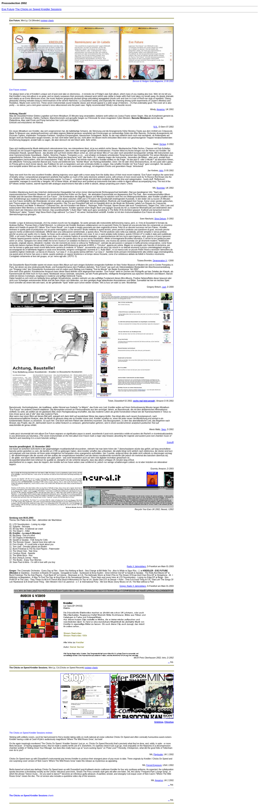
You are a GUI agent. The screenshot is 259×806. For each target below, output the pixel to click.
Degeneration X (160, 260)
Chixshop (169, 722)
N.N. (156, 127)
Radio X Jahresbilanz (136, 566)
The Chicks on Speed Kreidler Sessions (38, 9)
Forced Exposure (154, 765)
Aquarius (161, 109)
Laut (164, 287)
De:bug (162, 144)
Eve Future (8, 9)
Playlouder (158, 754)
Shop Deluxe (160, 219)
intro (161, 170)
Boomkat (161, 188)
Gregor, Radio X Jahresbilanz (133, 586)
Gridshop (158, 722)
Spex (163, 429)
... (169, 662)
